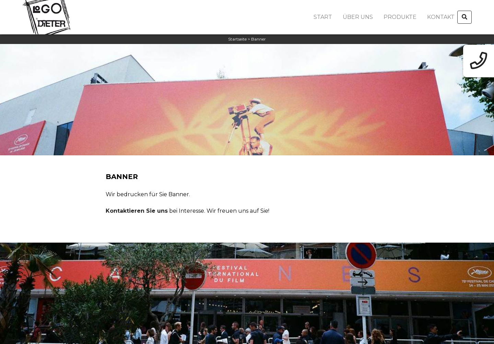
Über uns (358, 17)
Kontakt (441, 17)
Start (323, 17)
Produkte (400, 17)
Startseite (237, 39)
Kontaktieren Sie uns (137, 211)
